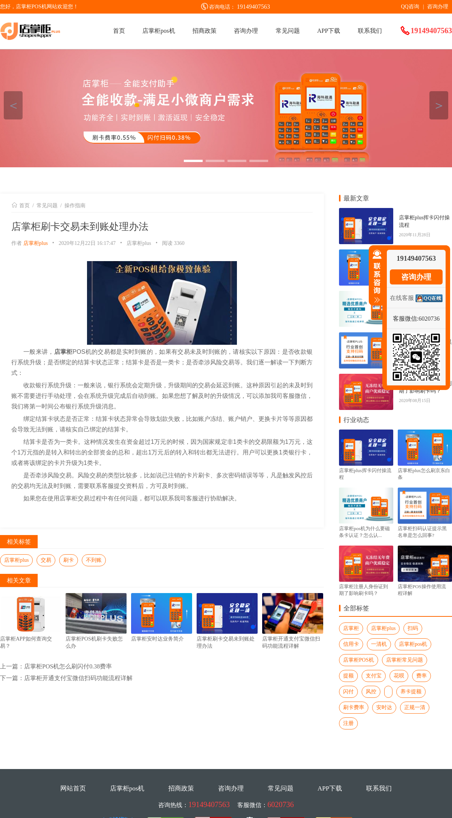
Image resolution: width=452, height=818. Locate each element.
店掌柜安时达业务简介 (157, 639)
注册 (348, 723)
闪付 (348, 691)
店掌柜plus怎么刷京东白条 (424, 474)
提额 (348, 676)
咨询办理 (437, 6)
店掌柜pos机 (158, 31)
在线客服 (402, 298)
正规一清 (414, 707)
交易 (46, 560)
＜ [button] (13, 105)
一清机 (379, 644)
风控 (371, 691)
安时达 (384, 707)
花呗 (399, 676)
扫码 (413, 628)
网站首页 (73, 788)
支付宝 (374, 676)
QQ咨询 (410, 6)
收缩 (375, 276)
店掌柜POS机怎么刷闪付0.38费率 (68, 666)
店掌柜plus (35, 243)
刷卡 (68, 560)
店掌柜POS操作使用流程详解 (422, 590)
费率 (421, 676)
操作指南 (75, 205)
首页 (119, 31)
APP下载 (328, 31)
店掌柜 (351, 628)
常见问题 (288, 31)
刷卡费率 (353, 707)
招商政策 (204, 31)
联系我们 (370, 31)
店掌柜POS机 (358, 660)
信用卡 (351, 644)
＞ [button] (439, 105)
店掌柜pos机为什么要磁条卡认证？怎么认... (364, 532)
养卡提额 (410, 691)
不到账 (94, 560)
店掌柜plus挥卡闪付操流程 (424, 221)
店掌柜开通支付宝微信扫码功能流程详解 (78, 678)
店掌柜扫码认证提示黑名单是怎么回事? (422, 532)
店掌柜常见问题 (404, 660)
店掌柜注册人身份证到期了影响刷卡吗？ (363, 590)
